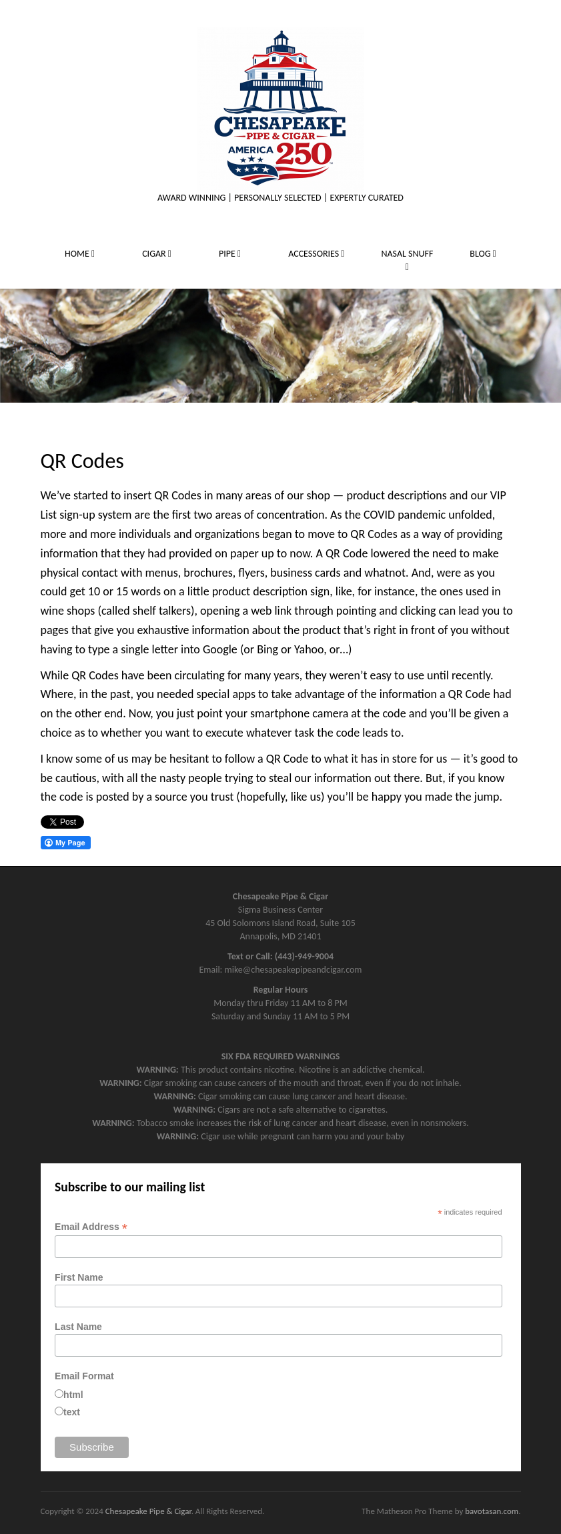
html (73, 1394)
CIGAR (156, 253)
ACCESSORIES (316, 253)
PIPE (230, 253)
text (71, 1412)
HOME (80, 253)
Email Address (91, 1227)
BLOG (483, 253)
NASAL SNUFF (407, 260)
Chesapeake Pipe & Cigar (148, 1511)
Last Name (78, 1326)
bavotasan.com (491, 1511)
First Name (79, 1277)
